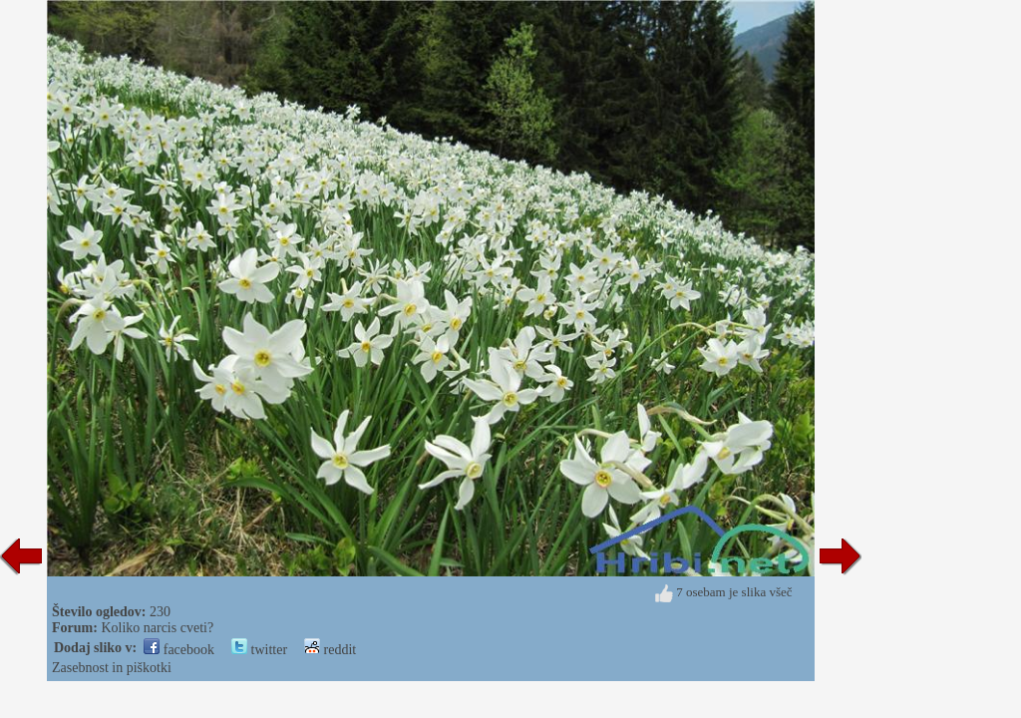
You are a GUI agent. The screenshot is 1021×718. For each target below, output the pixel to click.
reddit (330, 649)
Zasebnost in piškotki (111, 667)
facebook (179, 649)
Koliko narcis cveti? (157, 627)
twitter (259, 649)
